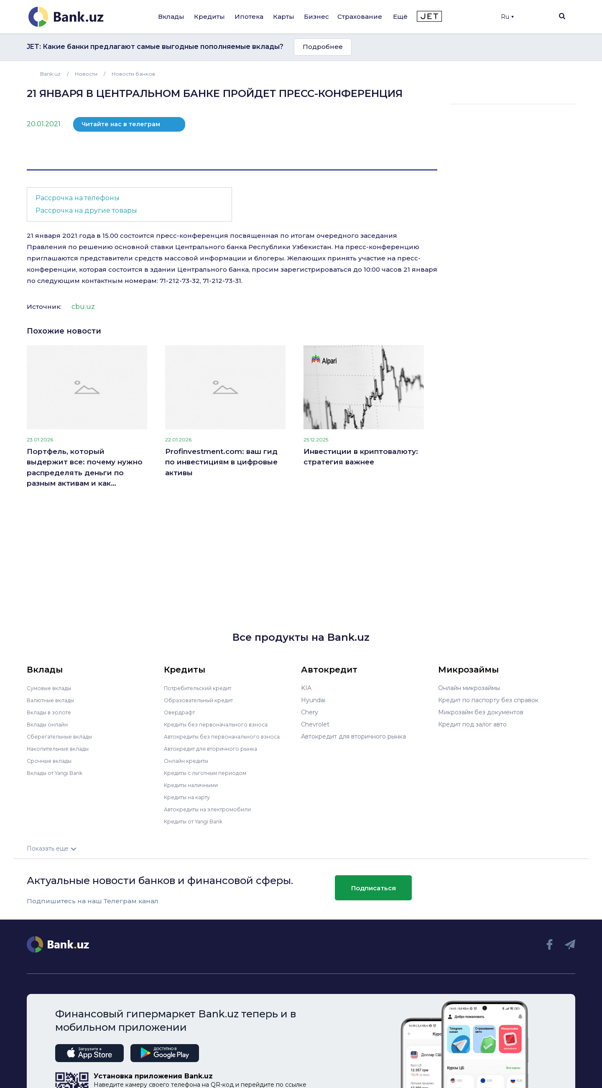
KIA (306, 688)
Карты (283, 16)
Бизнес (316, 16)
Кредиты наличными (195, 785)
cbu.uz (83, 307)
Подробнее (323, 47)
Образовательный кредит (203, 700)
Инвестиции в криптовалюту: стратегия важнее (361, 456)
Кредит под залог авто (472, 724)
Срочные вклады (52, 760)
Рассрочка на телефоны (78, 198)
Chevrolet (315, 724)
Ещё (400, 16)
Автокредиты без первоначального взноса (228, 736)
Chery (309, 712)
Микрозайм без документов (480, 712)
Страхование (359, 16)
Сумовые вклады (52, 688)
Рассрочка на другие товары (86, 210)
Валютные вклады (54, 700)
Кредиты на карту (191, 797)
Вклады (171, 16)
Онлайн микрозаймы (469, 688)
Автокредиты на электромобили (213, 809)
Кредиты (209, 16)
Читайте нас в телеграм (121, 124)
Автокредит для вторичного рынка (216, 748)
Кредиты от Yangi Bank (198, 821)
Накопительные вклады (62, 748)
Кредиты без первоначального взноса (221, 724)
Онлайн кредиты (189, 760)
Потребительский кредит (203, 688)
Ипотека (249, 16)
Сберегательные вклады (63, 736)
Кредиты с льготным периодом (211, 773)
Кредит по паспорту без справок (488, 700)
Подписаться (373, 888)
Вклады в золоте (52, 712)
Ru (507, 16)
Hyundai (313, 700)
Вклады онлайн (50, 724)
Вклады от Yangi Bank (59, 773)
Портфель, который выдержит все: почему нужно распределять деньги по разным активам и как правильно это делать (85, 468)
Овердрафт (181, 712)
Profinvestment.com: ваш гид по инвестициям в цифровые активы (221, 462)
